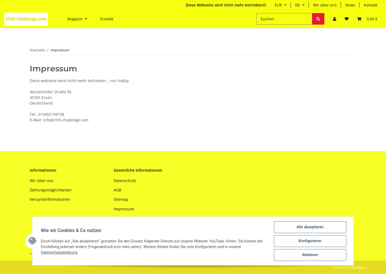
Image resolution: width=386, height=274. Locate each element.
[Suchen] (284, 19)
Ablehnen (310, 255)
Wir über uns (325, 4)
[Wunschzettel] (346, 19)
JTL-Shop (358, 267)
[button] (334, 19)
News (350, 4)
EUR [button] (278, 4)
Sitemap (121, 199)
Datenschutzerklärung (59, 252)
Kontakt (370, 4)
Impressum (124, 208)
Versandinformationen (50, 199)
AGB (117, 189)
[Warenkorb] (367, 19)
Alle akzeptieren (309, 227)
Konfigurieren (309, 241)
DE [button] (297, 4)
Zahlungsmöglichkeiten (51, 189)
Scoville (106, 18)
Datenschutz (125, 180)
